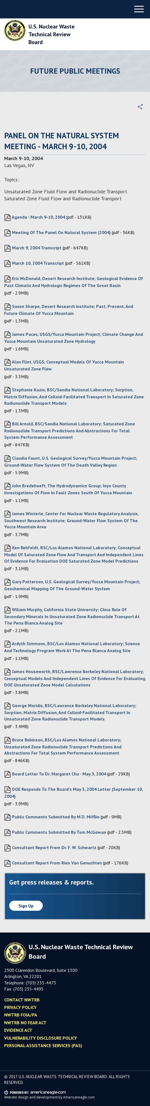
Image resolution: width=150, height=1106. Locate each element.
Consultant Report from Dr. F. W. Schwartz (50, 848)
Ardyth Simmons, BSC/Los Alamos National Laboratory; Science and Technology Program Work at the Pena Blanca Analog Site (72, 647)
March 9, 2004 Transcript (32, 248)
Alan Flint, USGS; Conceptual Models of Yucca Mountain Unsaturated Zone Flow (64, 365)
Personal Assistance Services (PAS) (43, 1045)
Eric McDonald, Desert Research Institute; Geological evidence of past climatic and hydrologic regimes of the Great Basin (73, 282)
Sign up (26, 906)
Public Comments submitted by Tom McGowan (55, 832)
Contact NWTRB (22, 1000)
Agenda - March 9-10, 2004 (34, 217)
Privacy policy (20, 1007)
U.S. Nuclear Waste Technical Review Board (51, 34)
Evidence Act (18, 1030)
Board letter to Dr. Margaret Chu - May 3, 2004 (55, 774)
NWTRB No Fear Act (25, 1022)
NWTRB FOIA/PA (20, 1015)
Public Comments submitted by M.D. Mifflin (51, 817)
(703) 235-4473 (41, 982)
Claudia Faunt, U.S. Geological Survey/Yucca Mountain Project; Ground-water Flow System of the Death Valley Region (70, 461)
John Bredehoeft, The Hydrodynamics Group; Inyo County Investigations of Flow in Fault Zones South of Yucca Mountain (68, 489)
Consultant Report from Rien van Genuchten (53, 863)
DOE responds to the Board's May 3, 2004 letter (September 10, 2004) (73, 792)
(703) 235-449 (27, 989)
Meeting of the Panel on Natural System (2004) (57, 233)
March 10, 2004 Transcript (34, 263)
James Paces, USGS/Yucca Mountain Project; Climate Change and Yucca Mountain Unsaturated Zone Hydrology (73, 337)
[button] (140, 106)
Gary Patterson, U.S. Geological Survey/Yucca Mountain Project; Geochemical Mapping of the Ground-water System (72, 585)
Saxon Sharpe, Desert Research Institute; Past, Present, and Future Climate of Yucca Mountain (68, 309)
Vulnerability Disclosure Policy (40, 1038)
